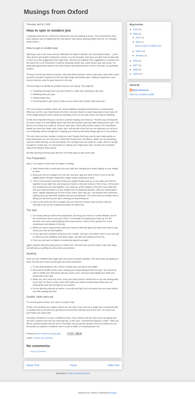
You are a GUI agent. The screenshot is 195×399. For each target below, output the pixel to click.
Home (73, 365)
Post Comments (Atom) (79, 373)
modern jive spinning (43, 338)
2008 (136, 61)
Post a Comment (38, 351)
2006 (136, 69)
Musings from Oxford (56, 11)
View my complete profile (142, 94)
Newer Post (32, 365)
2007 (136, 65)
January (140, 55)
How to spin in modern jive (148, 45)
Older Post (113, 365)
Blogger (113, 393)
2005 (136, 74)
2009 (136, 34)
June (138, 37)
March (139, 51)
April (138, 42)
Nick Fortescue (141, 90)
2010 (136, 29)
